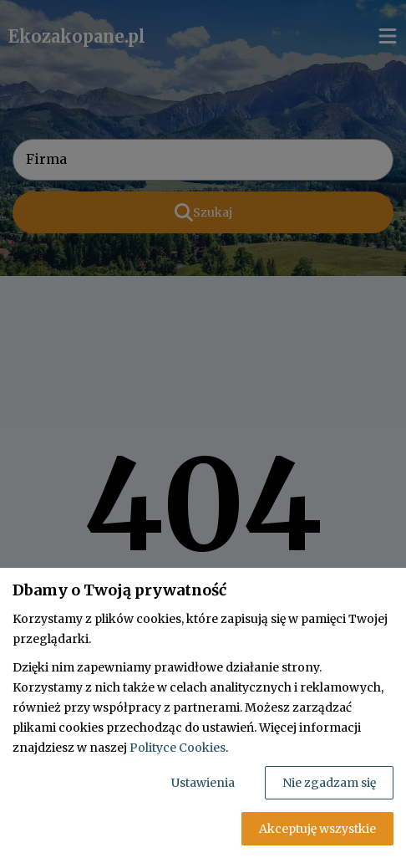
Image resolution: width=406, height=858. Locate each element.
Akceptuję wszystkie (317, 828)
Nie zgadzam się (329, 782)
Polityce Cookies (177, 747)
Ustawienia (203, 782)
